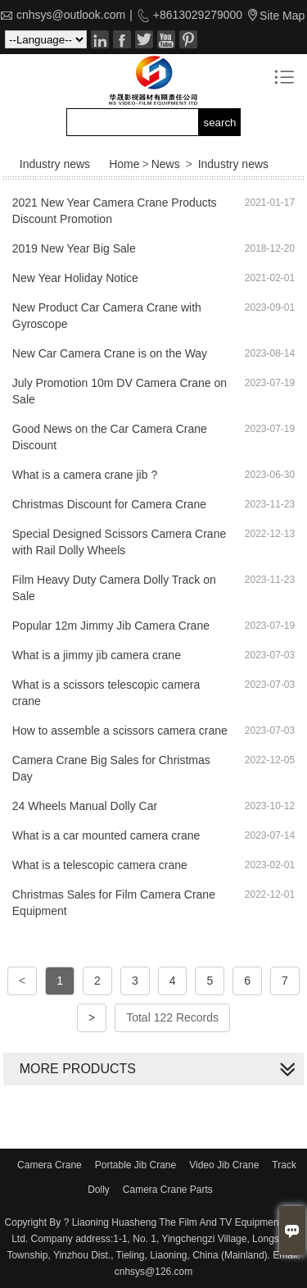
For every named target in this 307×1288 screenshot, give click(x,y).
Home (124, 164)
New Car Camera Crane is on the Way (109, 353)
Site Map (282, 15)
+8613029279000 (196, 14)
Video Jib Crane (224, 1165)
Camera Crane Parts (168, 1189)
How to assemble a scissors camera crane (120, 730)
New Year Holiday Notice (75, 277)
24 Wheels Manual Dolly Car (84, 805)
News (165, 164)
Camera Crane (49, 1165)
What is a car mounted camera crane (106, 835)
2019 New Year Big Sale (74, 248)
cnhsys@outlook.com (70, 14)
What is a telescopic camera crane (99, 865)
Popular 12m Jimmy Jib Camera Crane (111, 625)
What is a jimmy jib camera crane (96, 655)
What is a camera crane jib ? (84, 474)
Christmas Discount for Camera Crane (109, 504)
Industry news (233, 164)
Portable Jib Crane (135, 1165)
